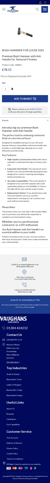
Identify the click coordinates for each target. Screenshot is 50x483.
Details (5, 120)
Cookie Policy (12, 453)
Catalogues (11, 419)
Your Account (12, 438)
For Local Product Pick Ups (25, 279)
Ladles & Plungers (14, 385)
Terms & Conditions (15, 459)
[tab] (25, 120)
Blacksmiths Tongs (14, 390)
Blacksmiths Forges (15, 395)
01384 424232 (36, 109)
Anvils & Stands (13, 374)
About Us (11, 408)
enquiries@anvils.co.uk (30, 264)
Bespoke (10, 414)
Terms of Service (24, 307)
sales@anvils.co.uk (14, 339)
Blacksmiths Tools (14, 379)
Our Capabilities (13, 424)
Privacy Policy (43, 305)
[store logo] (12, 9)
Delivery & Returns (14, 443)
